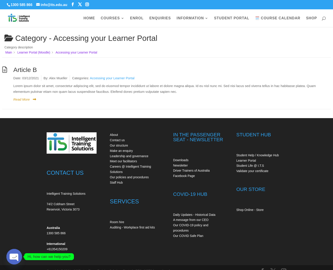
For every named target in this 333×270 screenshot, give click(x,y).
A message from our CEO (191, 220)
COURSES (110, 18)
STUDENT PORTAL (231, 18)
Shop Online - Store (250, 210)
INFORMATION (190, 18)
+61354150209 (57, 249)
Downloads (180, 160)
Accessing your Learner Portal (112, 78)
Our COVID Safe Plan (188, 236)
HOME (89, 18)
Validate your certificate (252, 171)
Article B (25, 69)
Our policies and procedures (129, 177)
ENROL (137, 18)
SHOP (311, 18)
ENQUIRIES (160, 18)
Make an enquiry (121, 151)
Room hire (117, 222)
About (114, 135)
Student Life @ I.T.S (250, 165)
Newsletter (180, 165)
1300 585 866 (21, 5)
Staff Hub (116, 182)
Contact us (117, 140)
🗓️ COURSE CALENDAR (277, 18)
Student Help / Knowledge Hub (257, 155)
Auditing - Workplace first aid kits (132, 227)
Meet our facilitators (123, 161)
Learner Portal (246, 160)
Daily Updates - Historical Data (194, 214)
